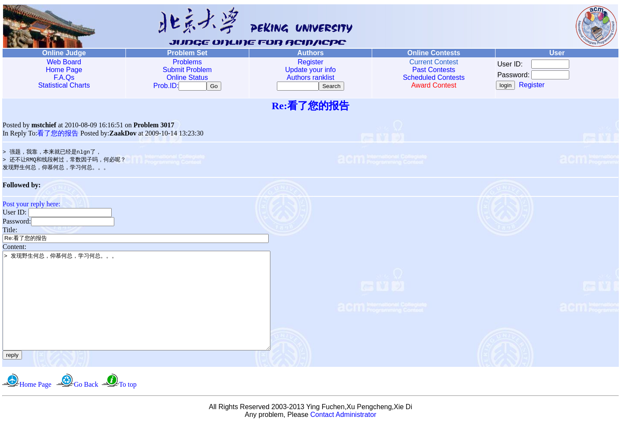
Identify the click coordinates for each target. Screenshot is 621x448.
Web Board (64, 62)
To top (128, 406)
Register (310, 62)
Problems (187, 62)
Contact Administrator (343, 437)
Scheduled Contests (433, 77)
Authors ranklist (310, 77)
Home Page (64, 69)
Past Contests (433, 69)
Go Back (86, 406)
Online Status (187, 77)
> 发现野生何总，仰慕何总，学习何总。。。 (153, 313)
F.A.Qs (63, 77)
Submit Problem (187, 69)
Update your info (310, 69)
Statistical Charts (64, 85)
